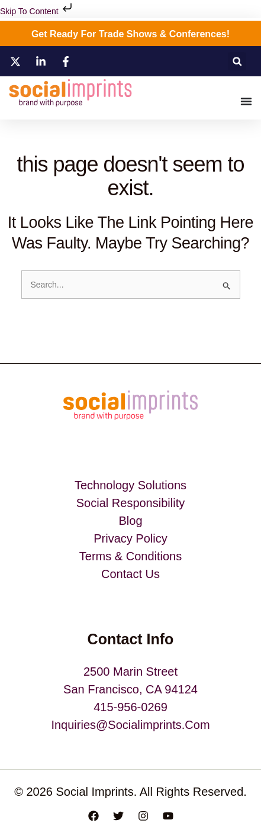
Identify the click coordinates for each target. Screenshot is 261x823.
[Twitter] (118, 816)
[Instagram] (143, 816)
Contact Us (130, 573)
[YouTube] (168, 816)
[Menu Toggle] (246, 101)
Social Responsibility (130, 502)
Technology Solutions (130, 485)
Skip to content (37, 11)
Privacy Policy (130, 538)
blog (130, 520)
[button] (237, 61)
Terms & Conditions (130, 556)
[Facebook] (93, 816)
